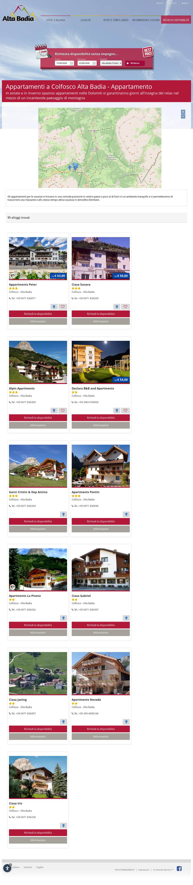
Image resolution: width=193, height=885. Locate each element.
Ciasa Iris (15, 803)
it (160, 3)
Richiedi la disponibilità (38, 314)
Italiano (16, 867)
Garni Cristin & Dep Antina (28, 492)
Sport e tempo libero (116, 20)
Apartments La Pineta (25, 596)
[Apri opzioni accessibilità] (7, 868)
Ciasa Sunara (81, 284)
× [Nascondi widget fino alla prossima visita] (10, 864)
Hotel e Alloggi (55, 20)
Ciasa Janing (18, 700)
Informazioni (38, 321)
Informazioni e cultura (146, 20)
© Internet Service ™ (163, 869)
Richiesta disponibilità (176, 20)
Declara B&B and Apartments (93, 388)
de (173, 3)
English (40, 867)
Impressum (143, 869)
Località (86, 20)
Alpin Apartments (22, 388)
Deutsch (28, 867)
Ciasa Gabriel (81, 596)
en (185, 3)
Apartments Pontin (85, 492)
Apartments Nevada (86, 700)
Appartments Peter (23, 284)
